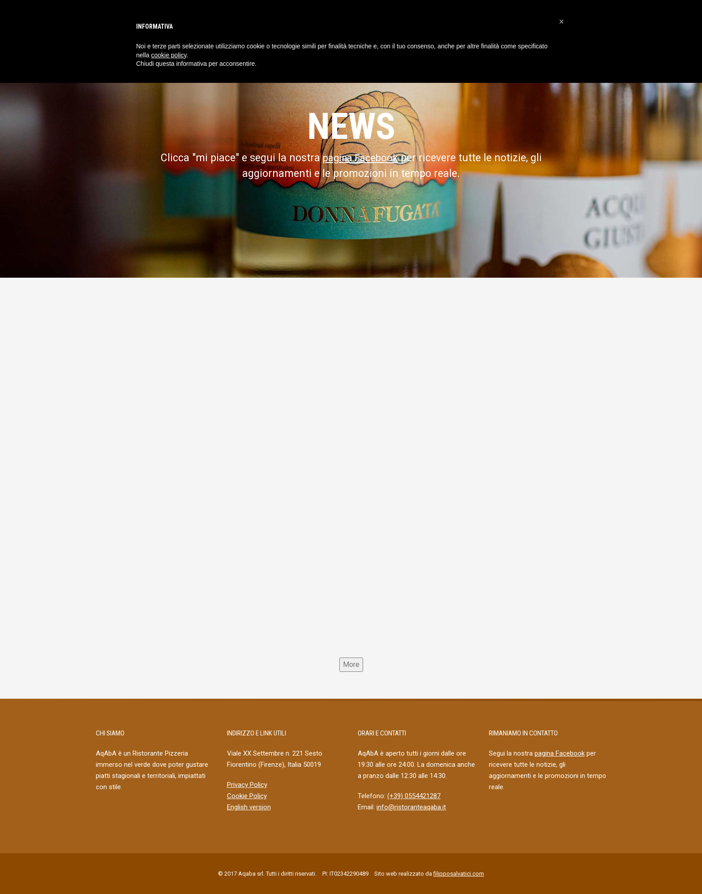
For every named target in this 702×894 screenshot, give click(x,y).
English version (249, 807)
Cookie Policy (247, 796)
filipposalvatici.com (458, 873)
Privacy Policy (247, 785)
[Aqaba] (351, 475)
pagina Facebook (360, 158)
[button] (561, 21)
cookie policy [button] (168, 55)
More (351, 664)
